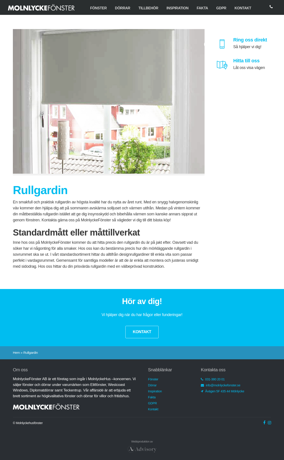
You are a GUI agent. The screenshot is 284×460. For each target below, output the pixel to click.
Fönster (98, 8)
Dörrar (122, 8)
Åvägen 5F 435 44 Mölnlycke (222, 391)
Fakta (202, 8)
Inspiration (177, 8)
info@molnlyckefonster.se (220, 385)
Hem (16, 352)
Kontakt (243, 8)
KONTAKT (142, 332)
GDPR (221, 8)
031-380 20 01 (213, 379)
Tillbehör (148, 8)
